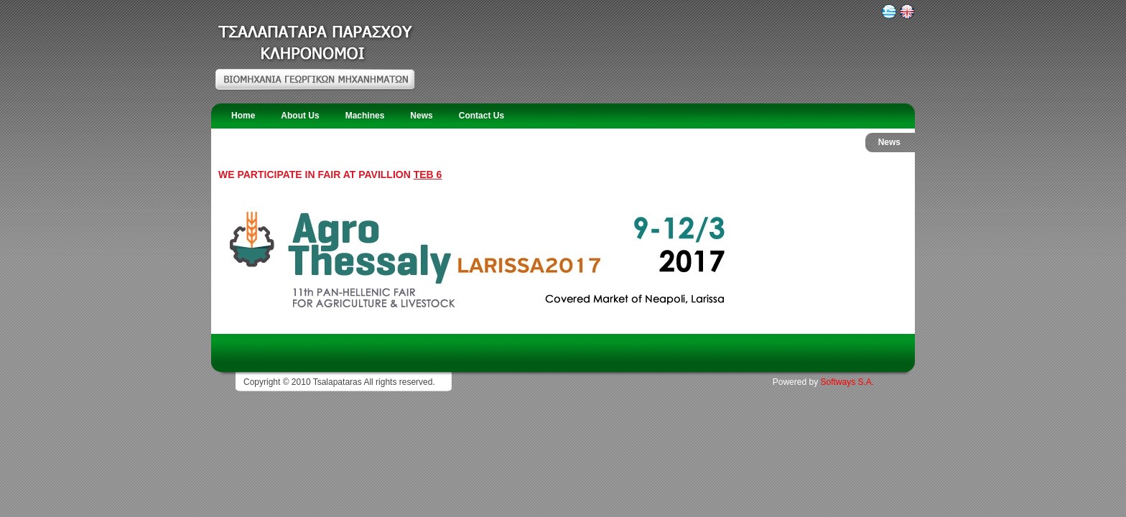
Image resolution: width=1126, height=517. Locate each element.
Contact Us (481, 116)
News (421, 116)
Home (243, 116)
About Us (300, 116)
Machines (365, 116)
